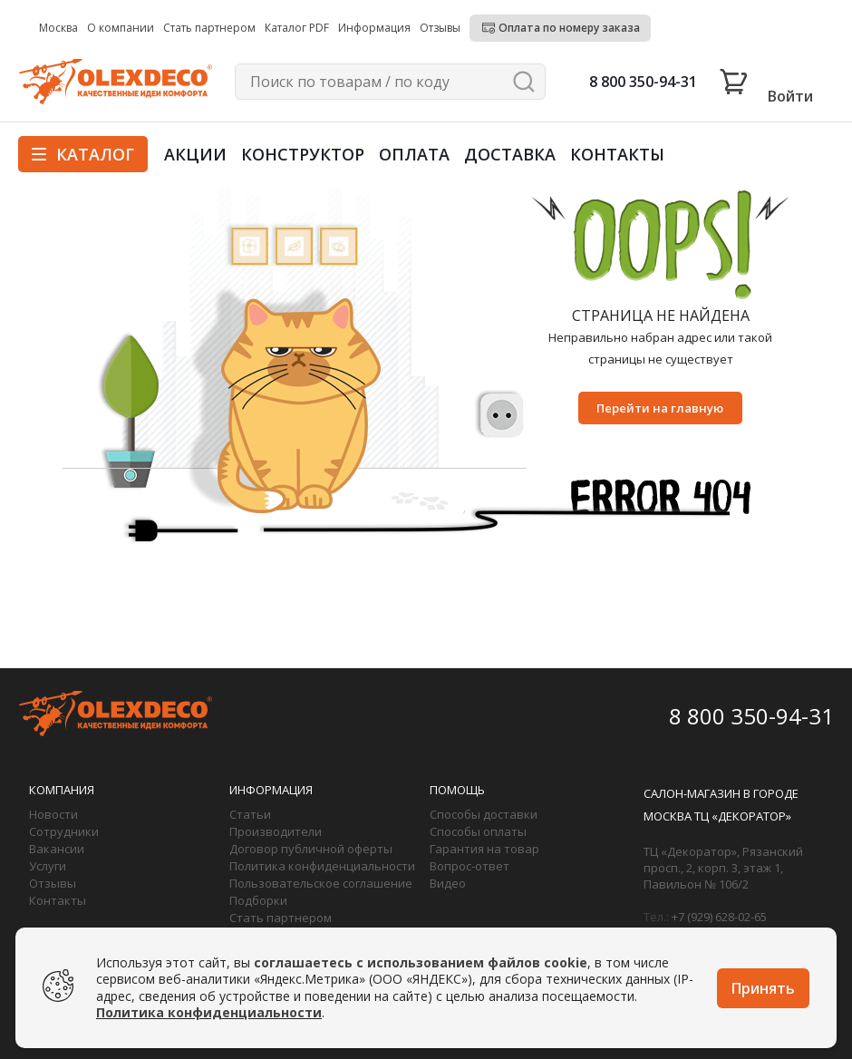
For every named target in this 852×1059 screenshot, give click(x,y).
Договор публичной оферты (310, 848)
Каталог (83, 154)
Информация (271, 790)
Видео (448, 883)
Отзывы (52, 883)
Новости (53, 814)
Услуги (47, 866)
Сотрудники (64, 831)
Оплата (414, 154)
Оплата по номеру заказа (569, 27)
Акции (195, 154)
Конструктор (302, 154)
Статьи (250, 814)
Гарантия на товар (484, 848)
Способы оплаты (478, 831)
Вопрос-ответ (469, 866)
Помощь (457, 790)
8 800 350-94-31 (643, 82)
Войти (790, 96)
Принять (763, 988)
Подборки (258, 900)
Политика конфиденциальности (322, 866)
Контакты (617, 154)
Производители (275, 831)
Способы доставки (483, 814)
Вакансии (56, 848)
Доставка (510, 154)
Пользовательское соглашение (320, 883)
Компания (61, 790)
